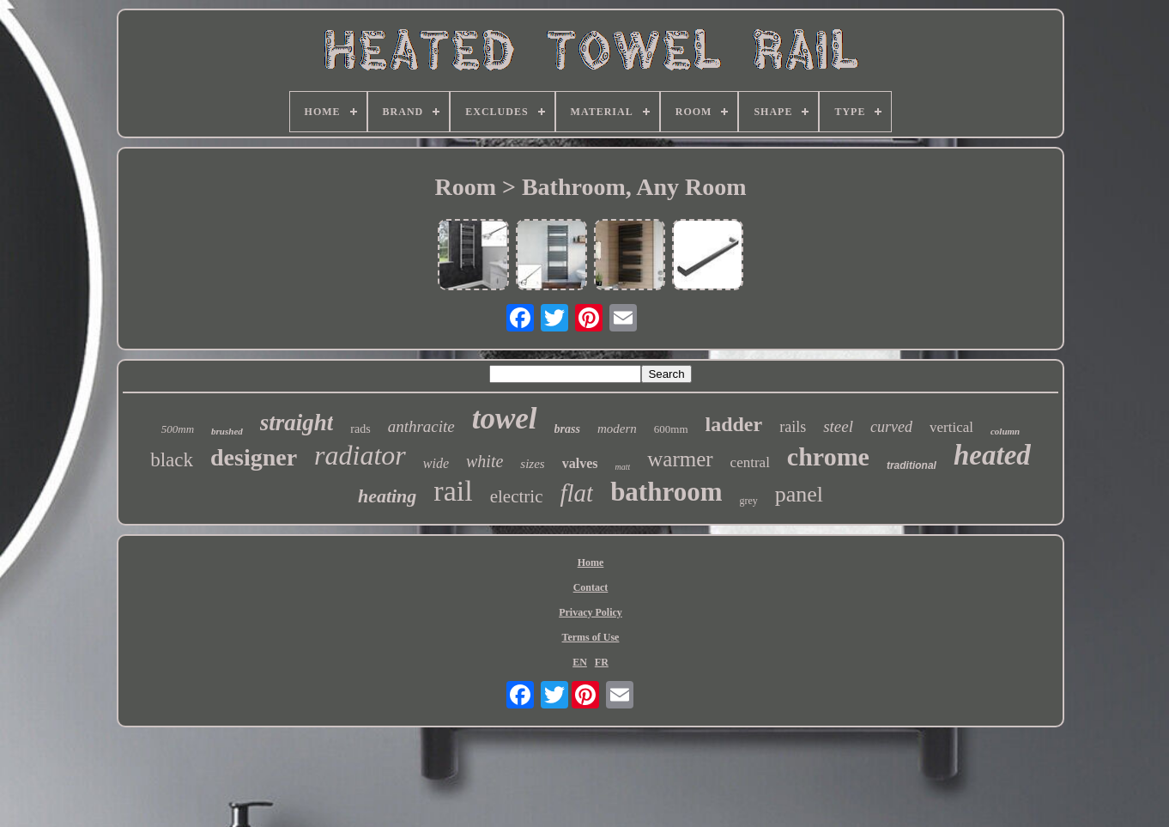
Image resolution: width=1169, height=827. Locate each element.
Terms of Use (591, 637)
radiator (360, 455)
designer (253, 457)
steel (838, 426)
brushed (227, 431)
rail (452, 491)
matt (622, 466)
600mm (671, 429)
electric (516, 496)
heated (992, 455)
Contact (591, 587)
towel (504, 418)
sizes (532, 464)
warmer (679, 459)
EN (579, 662)
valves (580, 463)
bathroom (666, 492)
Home (591, 562)
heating (387, 496)
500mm (177, 429)
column (1005, 431)
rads (360, 429)
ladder (734, 424)
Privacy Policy (590, 612)
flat (576, 493)
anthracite (421, 426)
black (171, 460)
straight (297, 422)
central (750, 462)
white (484, 461)
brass (567, 429)
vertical (951, 427)
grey (748, 501)
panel (799, 494)
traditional (911, 465)
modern (617, 428)
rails (792, 426)
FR (602, 662)
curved (891, 426)
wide (436, 463)
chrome (828, 456)
